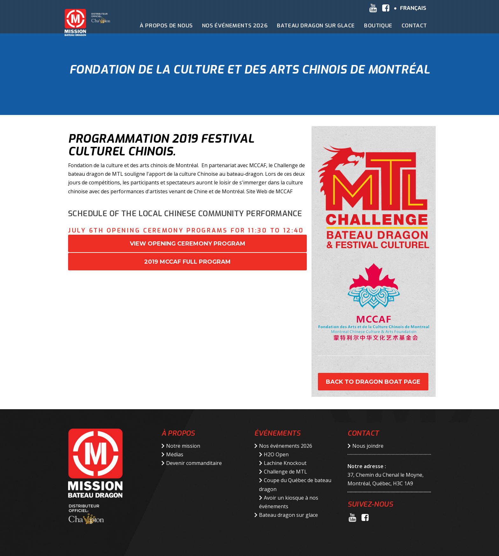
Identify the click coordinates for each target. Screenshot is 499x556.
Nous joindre (367, 445)
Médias (174, 454)
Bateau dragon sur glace (288, 514)
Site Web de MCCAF (269, 191)
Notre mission (183, 445)
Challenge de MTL (285, 471)
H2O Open (276, 454)
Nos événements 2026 (285, 445)
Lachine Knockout (285, 463)
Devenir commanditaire (194, 463)
